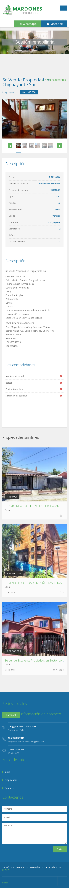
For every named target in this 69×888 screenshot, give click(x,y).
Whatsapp (28, 24)
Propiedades (11, 779)
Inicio (7, 771)
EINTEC (5, 870)
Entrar (5, 882)
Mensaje (34, 833)
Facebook (55, 24)
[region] (34, 42)
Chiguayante (9, 92)
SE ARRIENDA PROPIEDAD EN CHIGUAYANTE (33, 506)
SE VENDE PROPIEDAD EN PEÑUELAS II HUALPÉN (37, 583)
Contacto (9, 787)
